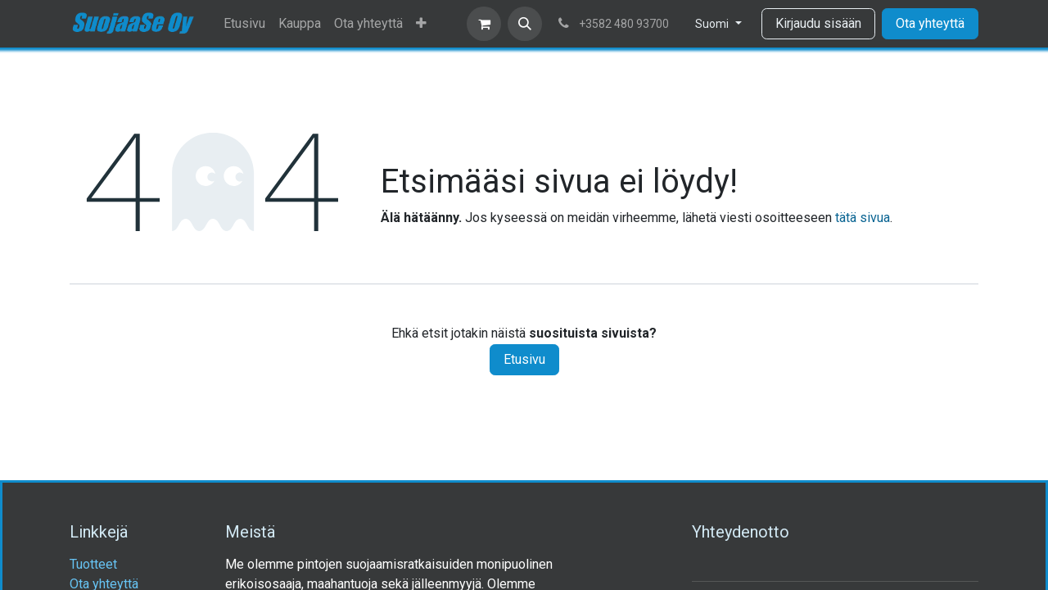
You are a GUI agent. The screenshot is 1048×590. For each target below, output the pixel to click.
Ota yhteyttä (930, 23)
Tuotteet (93, 564)
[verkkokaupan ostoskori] (484, 24)
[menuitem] (244, 23)
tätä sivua (862, 217)
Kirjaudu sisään (818, 23)
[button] (525, 24)
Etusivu (524, 359)
